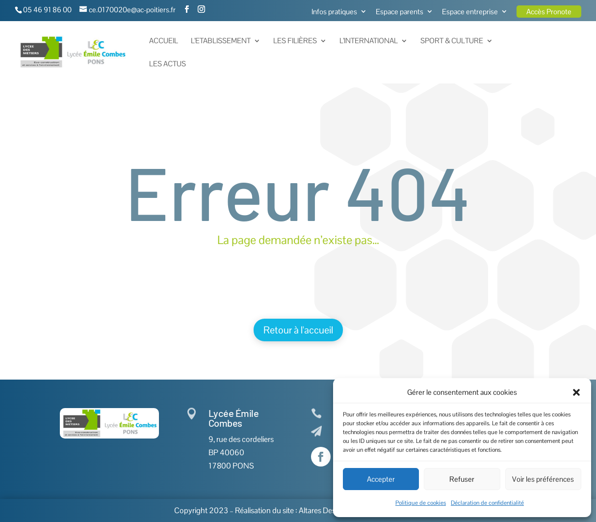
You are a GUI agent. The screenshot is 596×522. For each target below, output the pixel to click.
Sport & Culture (451, 41)
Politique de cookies (420, 503)
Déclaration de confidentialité (487, 503)
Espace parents (399, 12)
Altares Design (322, 510)
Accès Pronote (548, 11)
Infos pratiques (334, 12)
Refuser (461, 479)
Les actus (167, 64)
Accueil (163, 41)
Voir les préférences (543, 479)
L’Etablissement (221, 41)
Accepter (381, 479)
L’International (368, 41)
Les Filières (295, 41)
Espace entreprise (470, 12)
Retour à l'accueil (298, 330)
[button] (576, 392)
